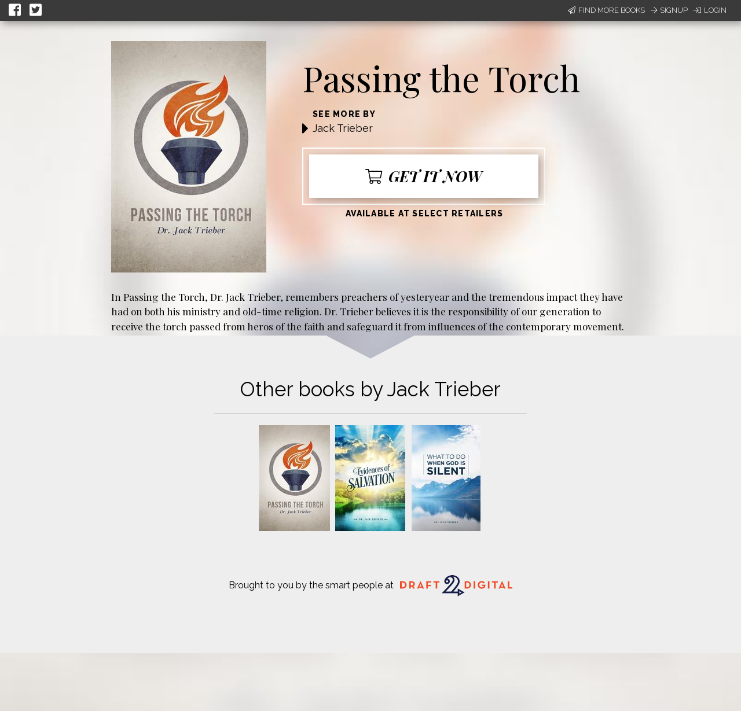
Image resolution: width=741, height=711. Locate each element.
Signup (669, 10)
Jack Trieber (343, 128)
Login (710, 10)
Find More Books (606, 10)
